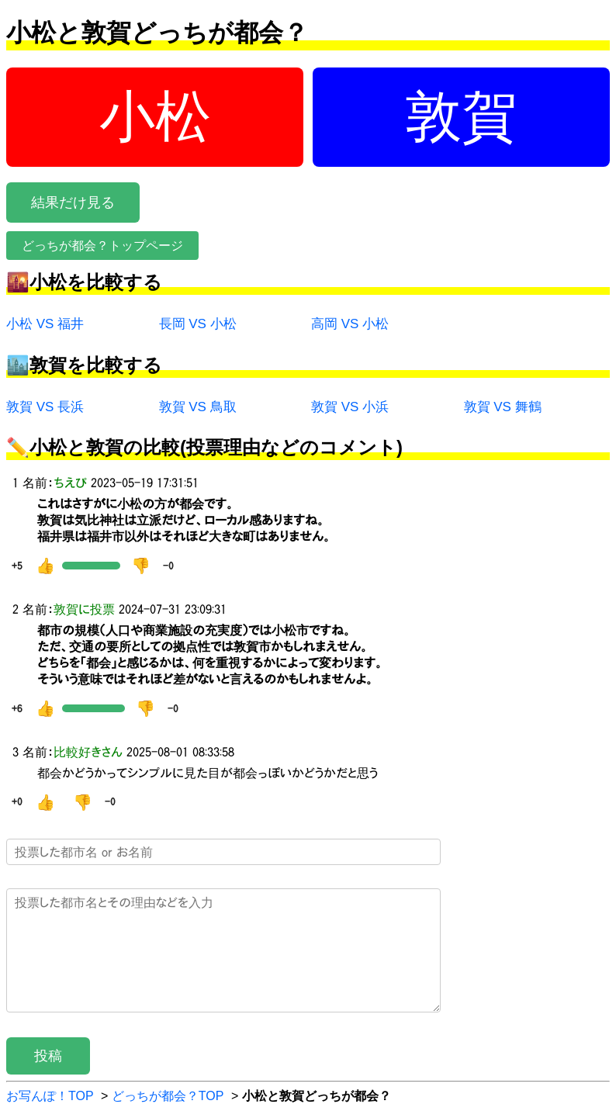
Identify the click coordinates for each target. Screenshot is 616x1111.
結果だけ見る (73, 202)
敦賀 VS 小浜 (350, 407)
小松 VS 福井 (45, 324)
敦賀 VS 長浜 (45, 407)
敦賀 (461, 116)
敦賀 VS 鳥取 (198, 407)
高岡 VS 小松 (350, 324)
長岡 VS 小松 (198, 324)
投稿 (48, 1056)
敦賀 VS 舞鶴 (503, 407)
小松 (155, 116)
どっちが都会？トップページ (102, 245)
